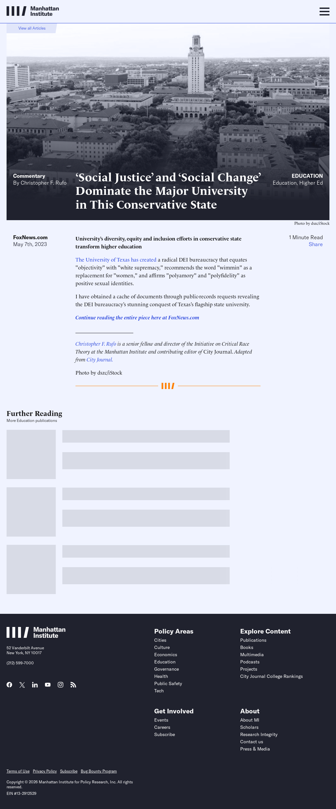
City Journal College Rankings (271, 676)
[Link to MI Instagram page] (60, 687)
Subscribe (164, 734)
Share (316, 244)
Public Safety (168, 683)
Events (161, 720)
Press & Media (255, 749)
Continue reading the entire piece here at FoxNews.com (137, 317)
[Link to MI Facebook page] (9, 686)
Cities (160, 640)
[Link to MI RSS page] (73, 686)
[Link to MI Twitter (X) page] (22, 685)
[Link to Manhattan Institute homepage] (36, 636)
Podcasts (250, 662)
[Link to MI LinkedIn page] (35, 686)
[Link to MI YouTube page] (48, 685)
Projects (248, 669)
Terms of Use (18, 771)
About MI (249, 720)
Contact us (251, 742)
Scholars (249, 727)
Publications (253, 640)
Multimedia (252, 655)
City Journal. (100, 359)
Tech (159, 691)
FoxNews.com (30, 237)
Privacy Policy (45, 771)
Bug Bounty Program (99, 771)
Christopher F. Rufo (44, 182)
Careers (162, 727)
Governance (166, 669)
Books (246, 647)
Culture (162, 647)
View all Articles (32, 28)
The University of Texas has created (116, 259)
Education (307, 176)
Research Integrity (259, 734)
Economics (165, 655)
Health (161, 676)
